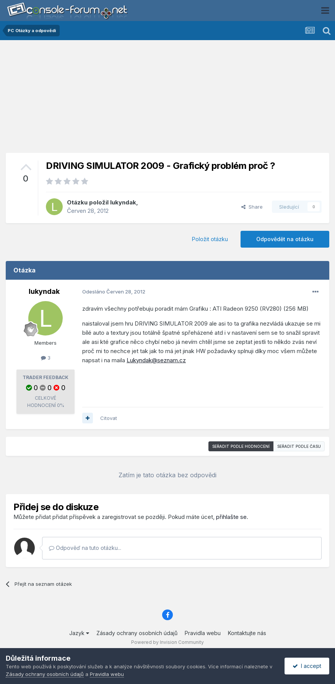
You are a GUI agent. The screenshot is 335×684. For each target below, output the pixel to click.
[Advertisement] (167, 99)
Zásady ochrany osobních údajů (136, 633)
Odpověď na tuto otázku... (85, 548)
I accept (307, 666)
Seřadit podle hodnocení (241, 446)
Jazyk (79, 633)
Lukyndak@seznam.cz (156, 360)
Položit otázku (210, 239)
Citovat (108, 418)
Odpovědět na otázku (285, 239)
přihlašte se (231, 516)
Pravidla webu (203, 633)
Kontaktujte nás (247, 633)
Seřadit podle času (299, 446)
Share (252, 207)
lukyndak (123, 202)
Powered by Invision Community (167, 642)
